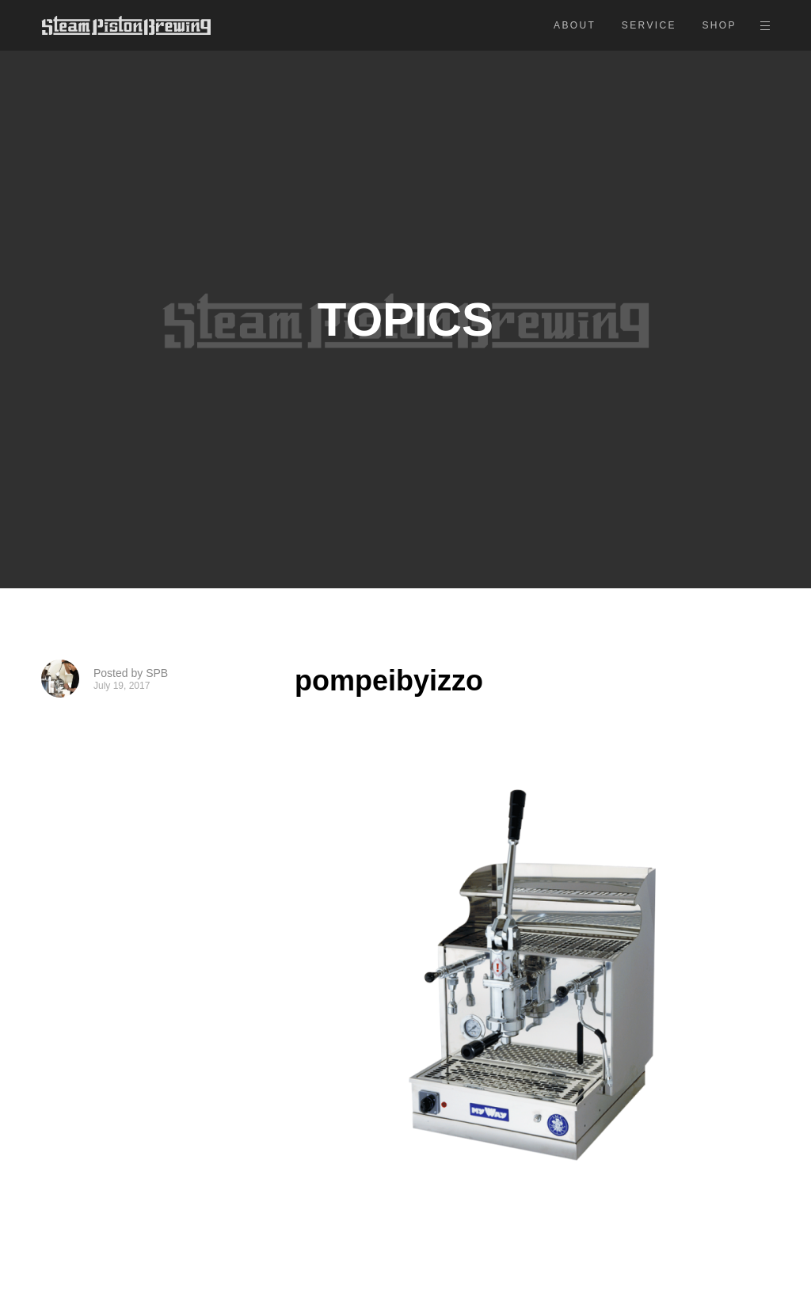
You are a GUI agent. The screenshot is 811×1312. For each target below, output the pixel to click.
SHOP (719, 25)
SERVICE (649, 25)
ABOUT (575, 25)
